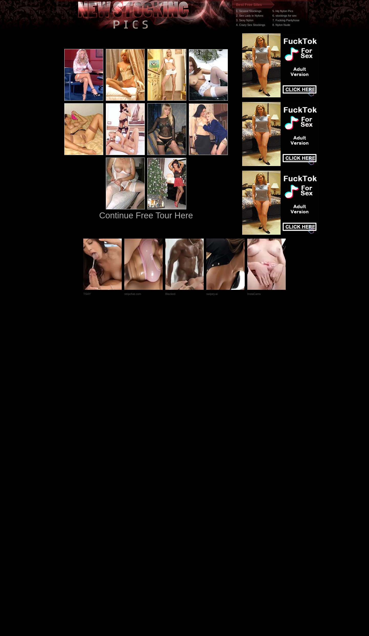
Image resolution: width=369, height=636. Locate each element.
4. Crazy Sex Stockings (250, 24)
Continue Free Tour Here (146, 215)
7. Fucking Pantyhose (286, 20)
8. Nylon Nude (281, 24)
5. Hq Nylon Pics (282, 11)
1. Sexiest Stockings (248, 11)
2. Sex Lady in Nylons (249, 15)
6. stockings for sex (284, 15)
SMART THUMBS (193, 539)
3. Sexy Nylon (244, 20)
